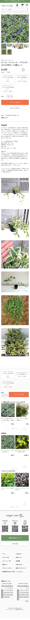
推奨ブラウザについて (21, 568)
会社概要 (18, 561)
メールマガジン (19, 571)
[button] (24, 429)
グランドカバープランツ (6, 12)
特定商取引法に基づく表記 (8, 571)
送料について (4, 117)
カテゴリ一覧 (5, 557)
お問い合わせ (19, 564)
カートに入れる (15, 102)
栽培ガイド (5, 564)
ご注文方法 (18, 553)
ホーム (3, 553)
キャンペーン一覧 (6, 561)
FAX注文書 (15, 544)
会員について (19, 557)
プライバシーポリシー (7, 568)
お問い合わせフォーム (15, 538)
